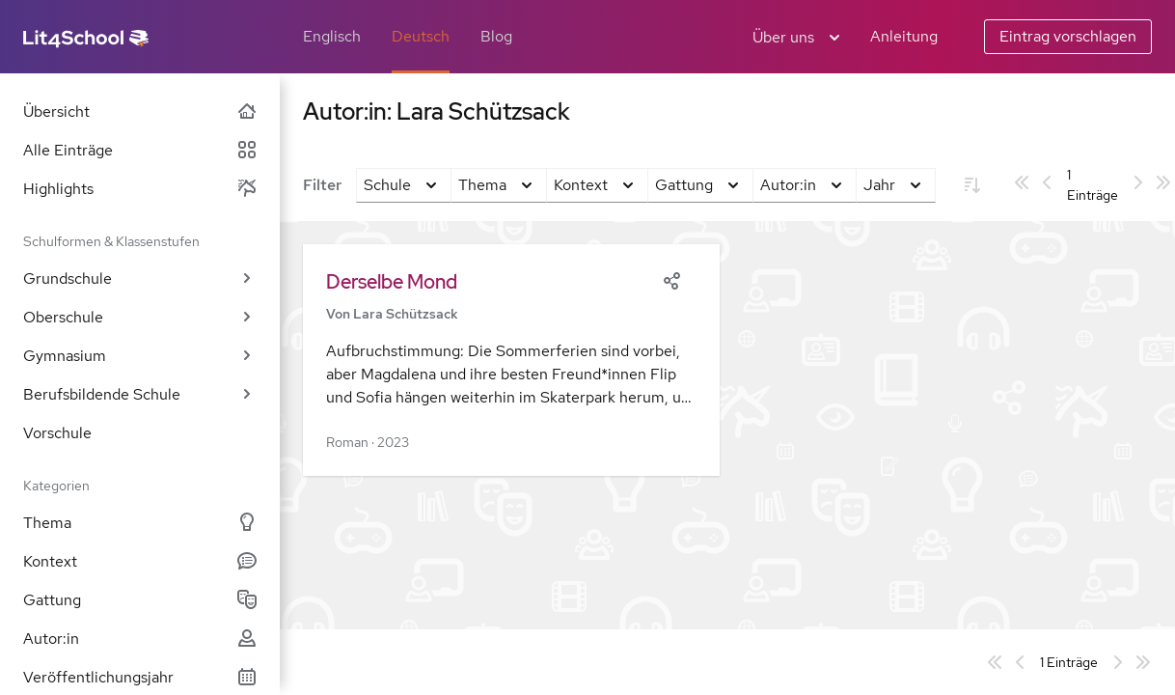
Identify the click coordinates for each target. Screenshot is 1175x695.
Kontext (140, 561)
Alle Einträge (140, 150)
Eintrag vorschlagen (1067, 36)
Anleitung (904, 36)
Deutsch (421, 36)
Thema (140, 523)
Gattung (140, 600)
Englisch (332, 36)
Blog (496, 36)
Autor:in (140, 638)
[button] (511, 360)
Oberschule (140, 317)
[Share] (671, 279)
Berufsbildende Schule (140, 394)
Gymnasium (140, 356)
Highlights (140, 189)
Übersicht (140, 111)
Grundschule (140, 278)
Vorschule (57, 433)
